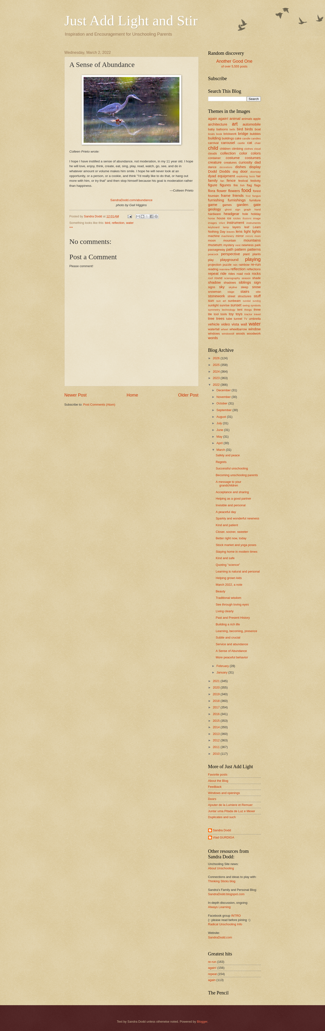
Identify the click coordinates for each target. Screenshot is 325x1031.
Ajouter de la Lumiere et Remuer (230, 805)
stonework (216, 296)
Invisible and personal (231, 505)
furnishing (216, 200)
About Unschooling (221, 868)
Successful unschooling (232, 468)
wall (244, 324)
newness (247, 245)
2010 (216, 753)
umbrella (255, 318)
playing (253, 259)
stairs (244, 291)
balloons (222, 129)
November (224, 397)
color (243, 153)
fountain (213, 196)
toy (231, 314)
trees (220, 318)
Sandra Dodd (222, 830)
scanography (232, 278)
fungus (256, 195)
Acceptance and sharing (232, 492)
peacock (213, 254)
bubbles (255, 134)
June (220, 430)
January (222, 672)
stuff (257, 296)
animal (234, 118)
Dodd (212, 171)
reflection (118, 223)
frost (248, 196)
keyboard (214, 227)
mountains (252, 240)
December (224, 390)
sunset (236, 305)
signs (211, 287)
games (227, 205)
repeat (213, 273)
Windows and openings (224, 793)
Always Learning (219, 907)
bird (107, 223)
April (220, 443)
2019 (216, 694)
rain (235, 264)
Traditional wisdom (228, 598)
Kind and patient (227, 525)
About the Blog (218, 781)
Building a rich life (228, 624)
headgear (231, 214)
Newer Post (75, 395)
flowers (234, 191)
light (247, 231)
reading (213, 269)
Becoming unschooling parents (237, 475)
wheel (224, 329)
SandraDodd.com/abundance (131, 200)
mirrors (249, 236)
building (214, 138)
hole (245, 214)
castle (241, 143)
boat (258, 129)
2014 (216, 727)
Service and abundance (232, 644)
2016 (216, 714)
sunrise (225, 305)
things (248, 309)
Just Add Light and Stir (131, 20)
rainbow (244, 264)
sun (211, 300)
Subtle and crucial (228, 637)
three (257, 309)
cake (238, 138)
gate (257, 205)
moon (212, 240)
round (218, 278)
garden (242, 205)
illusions (247, 218)
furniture (255, 200)
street (231, 296)
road (240, 274)
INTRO (236, 915)
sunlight (213, 305)
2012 (216, 740)
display (255, 167)
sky (222, 287)
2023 (216, 378)
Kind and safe (225, 558)
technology (228, 309)
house (221, 218)
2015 (216, 720)
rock (247, 274)
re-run (256, 264)
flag (249, 185)
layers (237, 227)
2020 (216, 687)
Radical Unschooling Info (225, 924)
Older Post (188, 395)
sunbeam (234, 301)
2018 (216, 701)
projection (215, 264)
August (222, 417)
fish (242, 185)
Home (132, 395)
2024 (216, 371)
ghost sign (232, 209)
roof (210, 278)
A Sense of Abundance (231, 651)
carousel (228, 143)
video (225, 324)
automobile (252, 124)
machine (214, 236)
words (213, 338)
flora (211, 191)
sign (257, 282)
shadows (230, 282)
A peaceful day (226, 512)
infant (222, 223)
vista (235, 324)
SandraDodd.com (220, 937)
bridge (243, 134)
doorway (255, 171)
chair (258, 143)
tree (211, 318)
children (225, 148)
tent (239, 309)
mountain (229, 240)
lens (239, 231)
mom (258, 236)
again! (223, 118)
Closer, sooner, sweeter (232, 532)
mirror (240, 236)
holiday (256, 214)
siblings (245, 282)
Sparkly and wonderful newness (237, 518)
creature (215, 162)
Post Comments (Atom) (99, 404)
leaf (246, 227)
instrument (235, 223)
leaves (230, 231)
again (212, 118)
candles (256, 138)
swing (246, 305)
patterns (254, 249)
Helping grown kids (229, 578)
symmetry (214, 309)
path (229, 249)
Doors (212, 799)
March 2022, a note (229, 584)
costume (232, 158)
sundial (247, 301)
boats (211, 133)
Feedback (215, 786)
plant (246, 254)
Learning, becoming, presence (236, 631)
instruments (253, 222)
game (212, 205)
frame (225, 195)
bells (232, 129)
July (220, 423)
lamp (226, 227)
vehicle (214, 324)
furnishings (237, 200)
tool (216, 314)
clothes (248, 148)
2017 (216, 707)
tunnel (238, 318)
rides (231, 274)
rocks (256, 273)
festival (243, 180)
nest (237, 245)
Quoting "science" (228, 565)
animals (246, 119)
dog (235, 171)
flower (222, 191)
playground (229, 260)
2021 (216, 681)
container (214, 158)
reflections (254, 269)
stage (231, 291)
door (244, 171)
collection (228, 153)
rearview (224, 269)
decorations (226, 167)
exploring (242, 176)
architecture (218, 124)
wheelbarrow (238, 329)
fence (231, 180)
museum (215, 245)
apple (257, 119)
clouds (212, 153)
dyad (212, 176)
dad (258, 162)
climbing (237, 148)
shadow (214, 282)
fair (259, 176)
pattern (240, 249)
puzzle (227, 264)
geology (214, 209)
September (225, 410)
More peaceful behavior (232, 657)
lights (256, 231)
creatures (230, 162)
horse (211, 218)
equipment (226, 176)
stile (258, 291)
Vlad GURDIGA (223, 837)
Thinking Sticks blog (222, 881)
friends (238, 195)
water (129, 223)
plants (256, 254)
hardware (214, 214)
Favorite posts (218, 774)
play (211, 260)
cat (249, 143)
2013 (216, 734)
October (222, 403)
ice (229, 218)
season (246, 278)
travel (257, 314)
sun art (221, 300)
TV (245, 318)
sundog (257, 301)
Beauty (220, 591)
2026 (216, 358)
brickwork (229, 134)
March (221, 450)
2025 (216, 365)
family (213, 180)
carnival (213, 143)
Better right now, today (231, 538)
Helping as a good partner (233, 498)
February (223, 666)
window (254, 329)
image (257, 218)
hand (258, 209)
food (246, 190)
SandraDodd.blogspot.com (226, 894)
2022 (216, 384)
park (258, 245)
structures (244, 296)
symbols (256, 305)
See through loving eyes (232, 604)
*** (71, 228)
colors (256, 153)
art (235, 124)
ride (223, 273)
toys (239, 314)
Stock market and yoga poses (236, 545)
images (212, 222)
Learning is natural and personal (238, 571)
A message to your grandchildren (228, 483)
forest (257, 191)
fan (222, 180)
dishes (240, 167)
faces (252, 176)
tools (224, 314)
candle (246, 138)
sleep (244, 287)
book (219, 133)
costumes (253, 158)
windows (214, 333)
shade (256, 278)
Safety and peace (228, 455)
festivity (256, 180)
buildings (228, 138)
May (220, 436)
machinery (227, 236)
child (213, 148)
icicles (237, 218)
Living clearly (225, 611)
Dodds (224, 171)
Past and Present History (233, 617)
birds (249, 129)
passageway (216, 249)
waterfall (214, 329)
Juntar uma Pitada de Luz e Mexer (231, 811)
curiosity (245, 162)
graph (247, 209)
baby (211, 129)
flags (257, 185)
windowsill (228, 333)
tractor (248, 314)
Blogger (202, 1021)
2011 (216, 747)
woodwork (254, 333)
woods (240, 333)
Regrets (221, 462)
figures (225, 185)
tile (210, 314)
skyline (233, 287)
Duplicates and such (222, 817)
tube (229, 318)
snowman (214, 291)
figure (212, 185)
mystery (228, 245)
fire (236, 185)
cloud (257, 148)
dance (212, 167)
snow (256, 287)
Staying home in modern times (236, 551)
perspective (230, 254)
